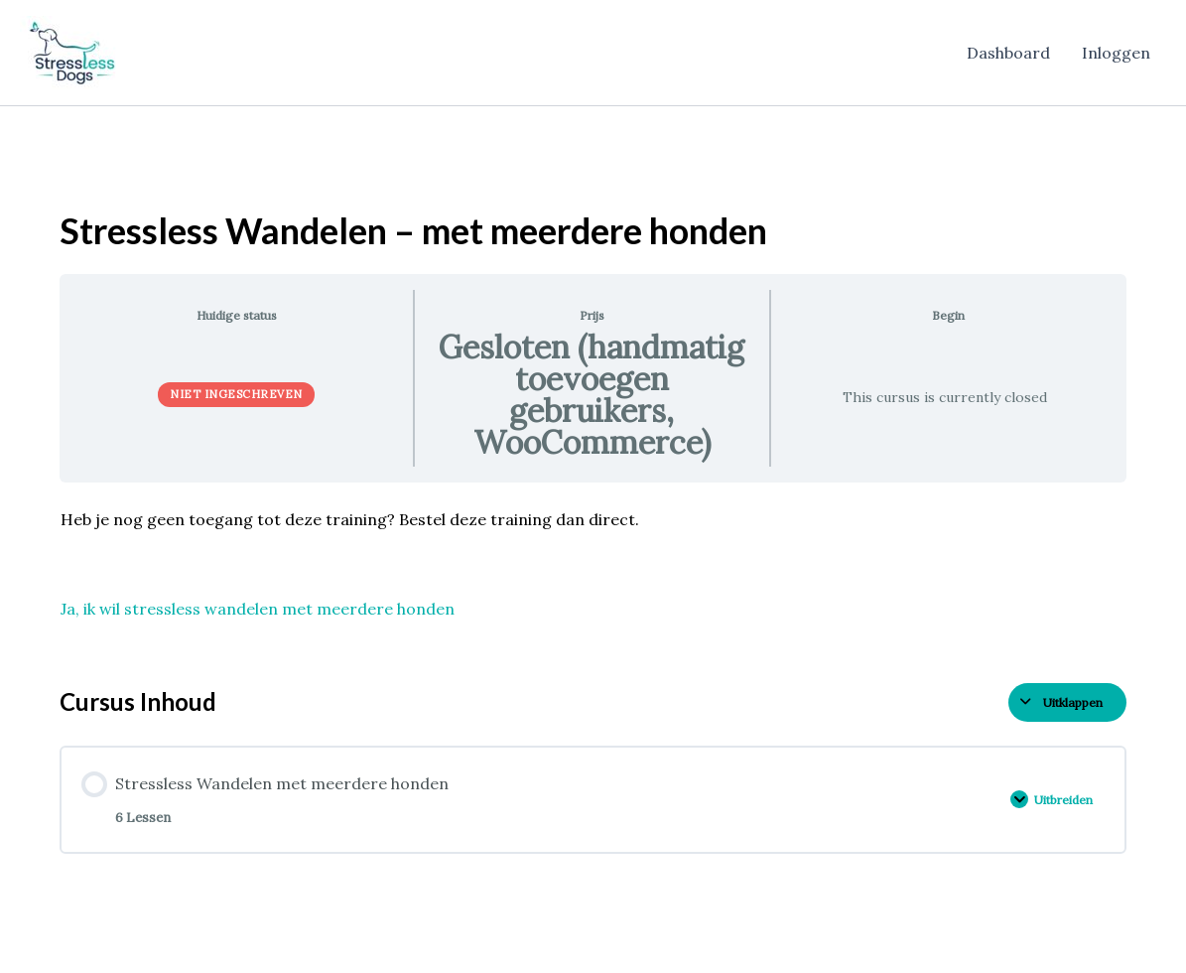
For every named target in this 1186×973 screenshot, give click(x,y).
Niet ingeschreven (236, 394)
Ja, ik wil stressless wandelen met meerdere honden (258, 609)
